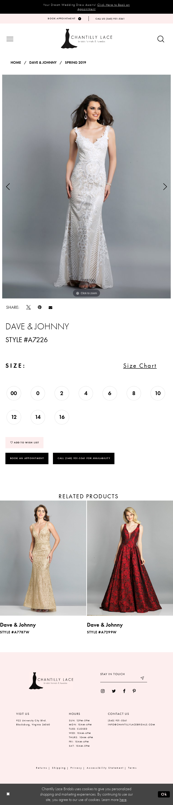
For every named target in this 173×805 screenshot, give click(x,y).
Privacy (76, 767)
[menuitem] (102, 691)
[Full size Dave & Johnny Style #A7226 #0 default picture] (86, 187)
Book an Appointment (27, 458)
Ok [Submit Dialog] (164, 794)
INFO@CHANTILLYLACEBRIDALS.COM (131, 724)
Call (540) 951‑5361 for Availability (84, 458)
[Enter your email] (123, 679)
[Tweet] (28, 307)
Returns (42, 767)
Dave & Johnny (43, 62)
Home (16, 62)
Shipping (59, 767)
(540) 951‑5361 (117, 720)
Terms (132, 767)
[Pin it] (39, 307)
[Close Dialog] (8, 794)
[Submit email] (142, 679)
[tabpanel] (86, 187)
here (123, 799)
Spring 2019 (75, 62)
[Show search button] (160, 39)
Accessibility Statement (105, 767)
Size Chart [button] (140, 366)
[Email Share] (50, 307)
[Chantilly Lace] (86, 39)
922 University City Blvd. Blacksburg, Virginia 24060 (33, 722)
